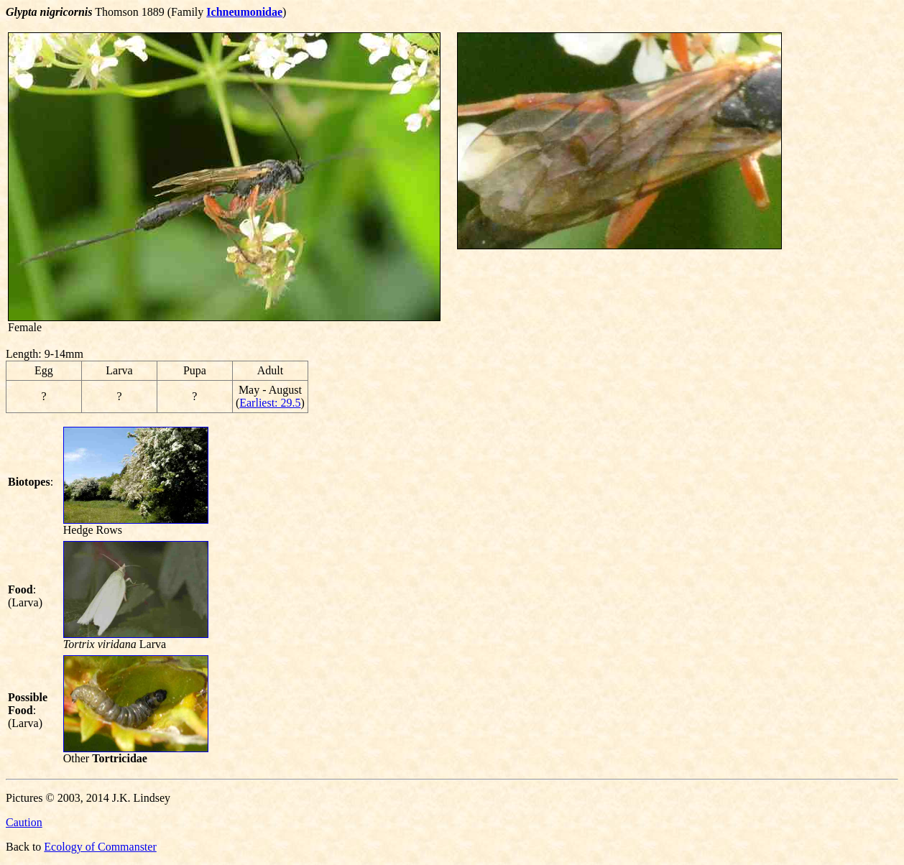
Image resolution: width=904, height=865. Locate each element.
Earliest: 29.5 (269, 403)
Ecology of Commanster (100, 847)
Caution (24, 822)
